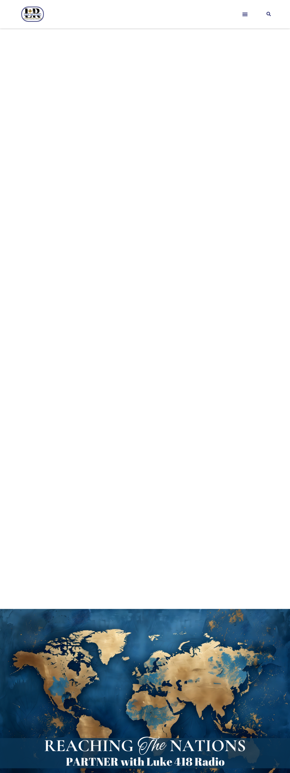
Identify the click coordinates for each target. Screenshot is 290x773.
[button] (245, 14)
